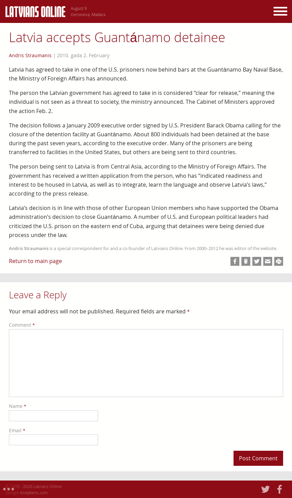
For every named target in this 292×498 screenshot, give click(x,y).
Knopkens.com (34, 492)
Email (17, 430)
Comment (22, 325)
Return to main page (35, 261)
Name (17, 406)
